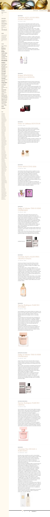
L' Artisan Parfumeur (3, 86)
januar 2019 (3, 153)
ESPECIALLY (3, 69)
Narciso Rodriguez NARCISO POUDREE (28, 306)
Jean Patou (3, 85)
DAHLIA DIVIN (3, 57)
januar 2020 (3, 139)
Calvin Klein (4, 53)
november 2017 (3, 167)
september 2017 (3, 169)
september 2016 (3, 182)
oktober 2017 (3, 168)
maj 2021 (2, 125)
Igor (25, 21)
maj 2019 (2, 148)
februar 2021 (3, 127)
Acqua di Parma (4, 45)
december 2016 (3, 180)
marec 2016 (3, 188)
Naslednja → (34, 511)
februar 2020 (3, 138)
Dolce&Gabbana (4, 58)
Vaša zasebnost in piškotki (43, 10)
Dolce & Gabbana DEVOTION (29, 123)
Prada (6, 99)
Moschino (3, 95)
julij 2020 (2, 132)
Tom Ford (3, 102)
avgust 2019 (3, 145)
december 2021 (3, 119)
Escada (3, 66)
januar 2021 (3, 128)
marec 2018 (3, 162)
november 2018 (3, 155)
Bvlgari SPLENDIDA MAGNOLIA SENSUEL (26, 76)
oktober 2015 (3, 194)
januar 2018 (3, 165)
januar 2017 (3, 179)
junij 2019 (2, 147)
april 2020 (2, 135)
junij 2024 (2, 113)
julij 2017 (2, 172)
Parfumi (3, 10)
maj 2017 (2, 174)
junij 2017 (2, 173)
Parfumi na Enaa (35, 10)
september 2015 (3, 195)
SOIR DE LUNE (4, 101)
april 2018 (2, 161)
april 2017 (2, 175)
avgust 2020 (3, 131)
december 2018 (3, 154)
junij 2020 (2, 133)
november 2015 (3, 193)
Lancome (3, 90)
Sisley (2, 100)
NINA (6, 95)
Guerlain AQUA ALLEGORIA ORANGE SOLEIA (28, 258)
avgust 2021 (3, 121)
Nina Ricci (3, 96)
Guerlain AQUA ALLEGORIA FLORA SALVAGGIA (28, 18)
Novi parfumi (25, 352)
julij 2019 (2, 146)
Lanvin (2, 91)
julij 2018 (2, 159)
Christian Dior (4, 56)
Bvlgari (3, 51)
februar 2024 (3, 118)
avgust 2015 (3, 196)
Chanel (3, 55)
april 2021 (2, 126)
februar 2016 (3, 189)
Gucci (5, 76)
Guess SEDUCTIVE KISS (27, 166)
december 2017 (3, 166)
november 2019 (3, 141)
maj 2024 (2, 114)
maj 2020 (2, 134)
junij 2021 (2, 124)
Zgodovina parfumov (4, 39)
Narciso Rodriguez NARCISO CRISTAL (28, 404)
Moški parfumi (20, 206)
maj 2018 (2, 160)
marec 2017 (3, 176)
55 (29, 511)
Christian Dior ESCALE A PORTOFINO (27, 450)
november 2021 (3, 120)
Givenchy (3, 74)
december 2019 (3, 140)
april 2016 (2, 187)
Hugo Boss (4, 82)
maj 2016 (2, 186)
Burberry (3, 48)
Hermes (3, 80)
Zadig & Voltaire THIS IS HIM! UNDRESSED (29, 209)
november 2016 (3, 181)
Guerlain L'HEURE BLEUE (4, 79)
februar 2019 (3, 152)
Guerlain (3, 78)
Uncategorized (3, 37)
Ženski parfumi (20, 15)
